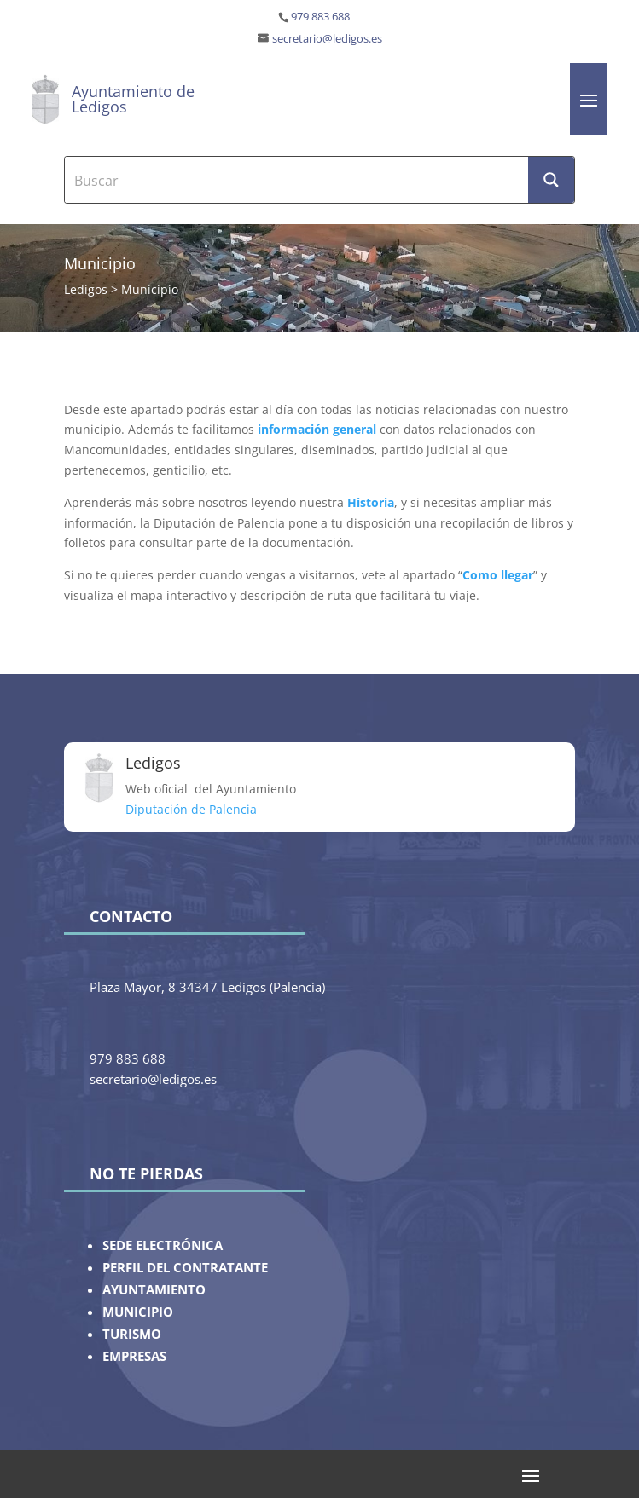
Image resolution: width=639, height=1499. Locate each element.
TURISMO (131, 1334)
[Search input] (297, 180)
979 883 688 (320, 16)
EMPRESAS (134, 1356)
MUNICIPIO (137, 1312)
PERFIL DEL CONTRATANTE (185, 1268)
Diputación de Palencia (191, 809)
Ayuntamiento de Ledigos (133, 99)
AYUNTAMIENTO (154, 1290)
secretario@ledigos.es (327, 39)
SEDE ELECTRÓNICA (162, 1245)
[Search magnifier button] (551, 180)
